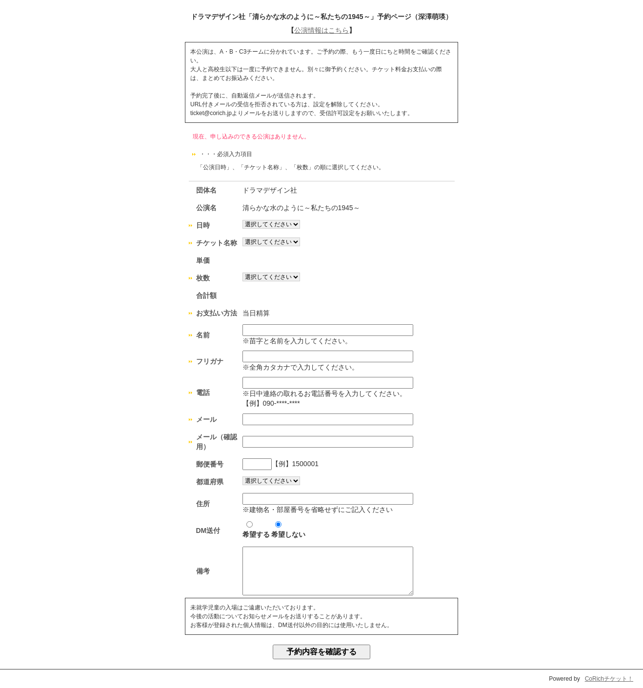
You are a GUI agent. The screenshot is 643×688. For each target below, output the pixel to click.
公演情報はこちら (321, 30)
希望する (256, 529)
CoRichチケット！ (609, 678)
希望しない (288, 529)
